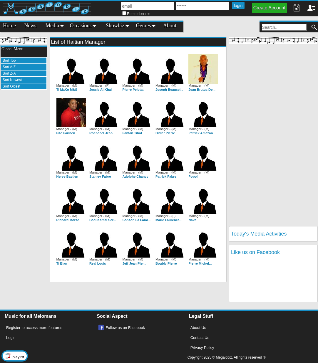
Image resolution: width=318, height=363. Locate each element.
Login (11, 337)
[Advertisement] (23, 183)
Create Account (269, 7)
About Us (198, 327)
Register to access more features (34, 327)
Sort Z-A (9, 73)
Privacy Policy (202, 347)
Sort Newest (12, 80)
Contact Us (199, 337)
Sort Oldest (11, 86)
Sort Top (9, 60)
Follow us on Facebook (125, 327)
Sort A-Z (9, 67)
